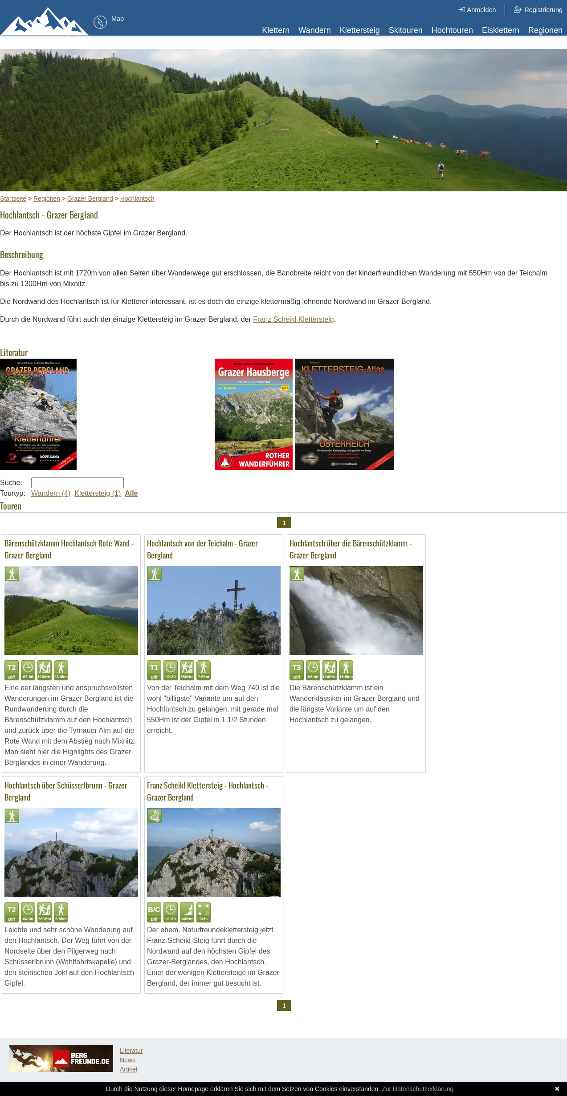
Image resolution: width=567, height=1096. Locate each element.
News (127, 1060)
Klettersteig (360, 30)
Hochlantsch (137, 198)
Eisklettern (500, 30)
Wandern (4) (50, 493)
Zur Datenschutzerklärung (417, 1088)
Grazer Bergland (90, 198)
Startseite (13, 198)
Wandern (314, 30)
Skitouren (406, 30)
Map (117, 18)
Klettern (276, 30)
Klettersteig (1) (97, 493)
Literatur (131, 1050)
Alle (131, 493)
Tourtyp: (12, 493)
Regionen (545, 30)
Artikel (128, 1069)
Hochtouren (452, 30)
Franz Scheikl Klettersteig (293, 319)
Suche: (11, 482)
